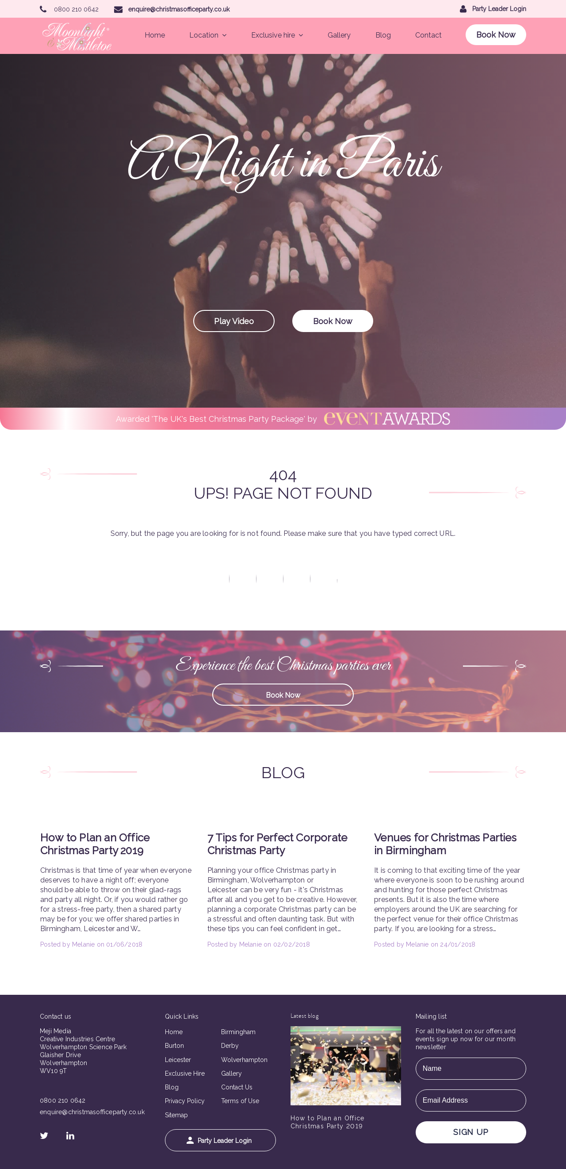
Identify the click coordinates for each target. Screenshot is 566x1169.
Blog (383, 35)
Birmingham (238, 1031)
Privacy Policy (185, 1100)
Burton (174, 1045)
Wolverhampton (244, 1059)
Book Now (496, 34)
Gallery (339, 35)
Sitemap (176, 1115)
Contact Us (236, 1087)
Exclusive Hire (185, 1073)
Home (155, 35)
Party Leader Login (219, 1140)
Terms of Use (240, 1100)
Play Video (234, 321)
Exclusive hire (277, 35)
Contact (428, 35)
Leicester (178, 1059)
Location (207, 35)
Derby (230, 1045)
